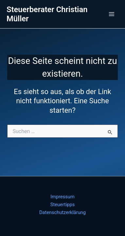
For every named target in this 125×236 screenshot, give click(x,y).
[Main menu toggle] (111, 14)
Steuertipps (62, 204)
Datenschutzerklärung (62, 212)
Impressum (62, 197)
